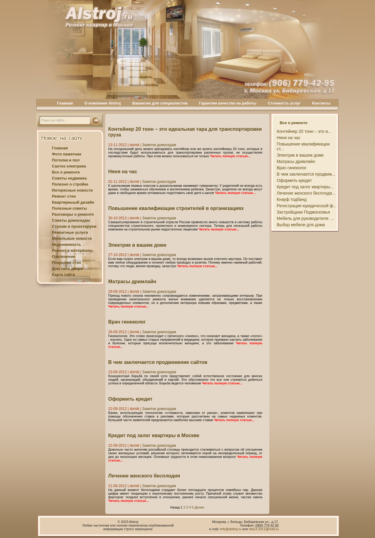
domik (134, 145)
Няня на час (123, 171)
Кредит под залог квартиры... (305, 186)
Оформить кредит (130, 399)
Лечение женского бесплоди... (306, 193)
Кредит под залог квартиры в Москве (154, 435)
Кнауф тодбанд (292, 199)
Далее (199, 507)
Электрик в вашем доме (137, 245)
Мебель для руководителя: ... (305, 218)
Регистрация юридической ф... (307, 205)
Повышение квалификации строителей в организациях (176, 208)
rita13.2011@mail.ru (264, 529)
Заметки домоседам (159, 145)
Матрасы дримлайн (132, 281)
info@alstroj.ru (231, 529)
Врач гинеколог (127, 321)
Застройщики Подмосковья (303, 212)
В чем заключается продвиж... (306, 174)
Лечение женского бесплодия (144, 475)
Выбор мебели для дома (301, 224)
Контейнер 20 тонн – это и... (304, 131)
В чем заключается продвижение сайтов (158, 362)
